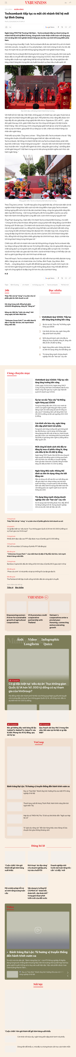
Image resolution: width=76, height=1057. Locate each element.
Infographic (10, 526)
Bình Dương (15, 285)
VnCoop (39, 742)
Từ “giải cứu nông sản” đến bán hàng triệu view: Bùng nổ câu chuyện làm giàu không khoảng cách (45, 829)
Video (32, 639)
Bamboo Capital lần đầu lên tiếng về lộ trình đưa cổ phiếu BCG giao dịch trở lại (36, 564)
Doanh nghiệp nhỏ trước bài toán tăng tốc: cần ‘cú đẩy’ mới (61, 867)
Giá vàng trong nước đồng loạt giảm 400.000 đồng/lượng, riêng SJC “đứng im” (20, 305)
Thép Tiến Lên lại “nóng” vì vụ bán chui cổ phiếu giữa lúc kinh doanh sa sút (20, 297)
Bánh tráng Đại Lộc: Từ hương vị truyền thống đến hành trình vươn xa (38, 786)
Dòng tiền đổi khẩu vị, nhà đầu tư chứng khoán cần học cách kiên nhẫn (43, 1047)
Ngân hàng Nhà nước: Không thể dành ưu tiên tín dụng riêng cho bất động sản (57, 348)
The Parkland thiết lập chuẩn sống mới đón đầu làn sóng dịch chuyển (33, 579)
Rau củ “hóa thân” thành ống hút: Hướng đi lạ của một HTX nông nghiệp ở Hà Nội (41, 973)
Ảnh (20, 639)
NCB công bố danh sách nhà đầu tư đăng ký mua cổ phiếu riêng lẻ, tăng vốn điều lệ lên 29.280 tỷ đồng (57, 340)
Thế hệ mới (65, 285)
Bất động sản (11, 551)
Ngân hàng (19, 9)
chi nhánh (25, 285)
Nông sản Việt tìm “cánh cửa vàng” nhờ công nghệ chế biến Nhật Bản (19, 313)
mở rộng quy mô (38, 285)
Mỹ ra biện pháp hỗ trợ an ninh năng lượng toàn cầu (15, 890)
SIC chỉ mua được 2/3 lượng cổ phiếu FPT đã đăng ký (26, 546)
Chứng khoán (11, 519)
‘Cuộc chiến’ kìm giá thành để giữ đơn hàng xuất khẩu (14, 867)
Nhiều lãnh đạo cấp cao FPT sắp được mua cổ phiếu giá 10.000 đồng (33, 539)
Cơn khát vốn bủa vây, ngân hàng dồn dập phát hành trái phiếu (56, 332)
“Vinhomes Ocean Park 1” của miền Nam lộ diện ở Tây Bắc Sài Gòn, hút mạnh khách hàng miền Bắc (20, 322)
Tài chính (8, 9)
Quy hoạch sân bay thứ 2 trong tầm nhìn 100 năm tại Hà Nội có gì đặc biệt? (54, 730)
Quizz (48, 644)
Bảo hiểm (19, 588)
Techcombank (52, 285)
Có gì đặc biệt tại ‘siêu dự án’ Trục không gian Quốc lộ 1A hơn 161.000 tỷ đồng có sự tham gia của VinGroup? (37, 687)
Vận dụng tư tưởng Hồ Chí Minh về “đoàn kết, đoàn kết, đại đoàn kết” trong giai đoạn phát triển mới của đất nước (38, 893)
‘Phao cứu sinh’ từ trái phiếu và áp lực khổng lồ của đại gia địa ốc (31, 571)
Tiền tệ (10, 588)
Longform (31, 644)
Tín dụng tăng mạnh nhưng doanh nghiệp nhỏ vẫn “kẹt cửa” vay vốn (55, 355)
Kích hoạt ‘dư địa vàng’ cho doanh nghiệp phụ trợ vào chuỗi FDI (38, 867)
